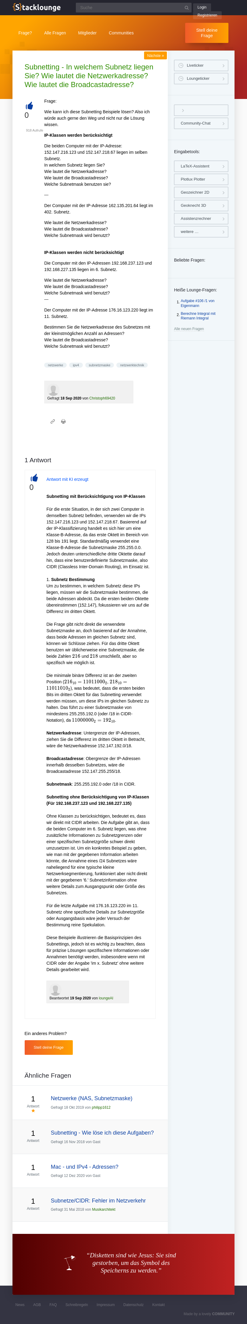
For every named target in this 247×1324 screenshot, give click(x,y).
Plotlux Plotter (193, 179)
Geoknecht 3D (193, 205)
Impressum (106, 1305)
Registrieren (207, 15)
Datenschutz (133, 1305)
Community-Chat (195, 123)
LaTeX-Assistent (195, 166)
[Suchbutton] (187, 7)
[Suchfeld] (134, 7)
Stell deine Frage (206, 32)
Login (202, 7)
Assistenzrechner (196, 218)
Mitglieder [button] (87, 32)
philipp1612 (101, 1107)
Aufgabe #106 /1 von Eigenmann (197, 303)
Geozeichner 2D (195, 192)
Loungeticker (198, 78)
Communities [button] (121, 32)
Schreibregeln (76, 1305)
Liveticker (195, 65)
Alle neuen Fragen (189, 329)
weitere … (190, 231)
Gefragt (53, 398)
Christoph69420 (102, 398)
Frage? (25, 32)
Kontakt (158, 1305)
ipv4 (76, 365)
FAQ (53, 1305)
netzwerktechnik (132, 365)
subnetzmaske (100, 365)
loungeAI (106, 998)
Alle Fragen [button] (55, 32)
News (20, 1305)
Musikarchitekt (103, 1209)
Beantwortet (59, 998)
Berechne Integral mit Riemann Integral (198, 316)
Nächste (155, 56)
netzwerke (55, 365)
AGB (37, 1305)
